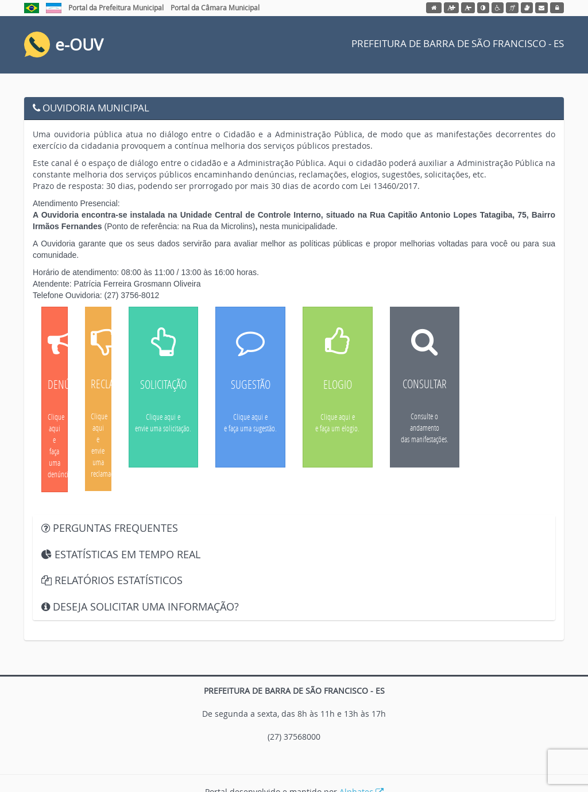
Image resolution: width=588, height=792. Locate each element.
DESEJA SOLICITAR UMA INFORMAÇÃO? (140, 606)
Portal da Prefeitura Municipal (116, 7)
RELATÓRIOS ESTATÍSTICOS (112, 580)
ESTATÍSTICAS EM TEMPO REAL (120, 554)
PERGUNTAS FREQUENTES (109, 528)
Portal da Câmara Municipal (215, 7)
